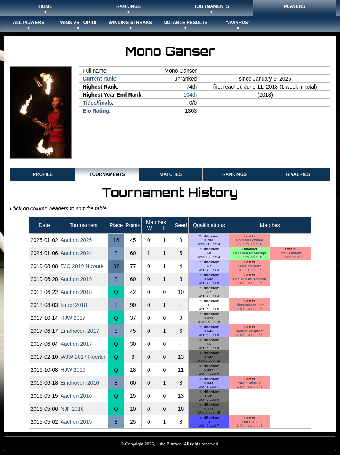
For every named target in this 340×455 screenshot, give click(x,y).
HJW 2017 (73, 318)
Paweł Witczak (249, 383)
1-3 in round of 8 (249, 426)
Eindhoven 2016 (80, 383)
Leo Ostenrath (250, 266)
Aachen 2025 (76, 240)
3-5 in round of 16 (249, 244)
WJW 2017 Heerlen (84, 357)
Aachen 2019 (76, 279)
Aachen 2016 (76, 396)
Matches (171, 174)
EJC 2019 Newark (82, 266)
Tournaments (107, 174)
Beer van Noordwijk (249, 253)
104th (190, 95)
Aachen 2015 (76, 422)
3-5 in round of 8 (290, 257)
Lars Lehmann (290, 253)
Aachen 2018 (76, 292)
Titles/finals (97, 103)
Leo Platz (250, 422)
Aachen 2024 (76, 253)
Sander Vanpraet (249, 331)
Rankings (234, 174)
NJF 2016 (72, 409)
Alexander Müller (250, 305)
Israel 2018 (74, 305)
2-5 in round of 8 (249, 283)
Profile (43, 174)
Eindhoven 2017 (80, 331)
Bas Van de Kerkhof (249, 279)
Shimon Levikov (249, 240)
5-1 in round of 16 (249, 257)
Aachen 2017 (76, 344)
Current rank (99, 79)
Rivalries (298, 174)
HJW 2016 (73, 370)
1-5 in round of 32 (249, 270)
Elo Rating (96, 111)
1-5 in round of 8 (249, 335)
